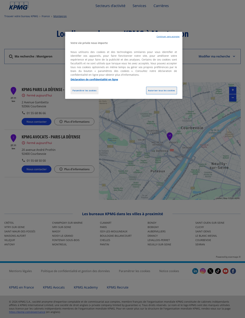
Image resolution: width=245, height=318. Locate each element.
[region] (123, 65)
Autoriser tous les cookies (161, 90)
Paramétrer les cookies (85, 90)
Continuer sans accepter (168, 36)
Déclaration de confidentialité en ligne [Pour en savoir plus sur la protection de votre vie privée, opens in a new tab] (94, 79)
